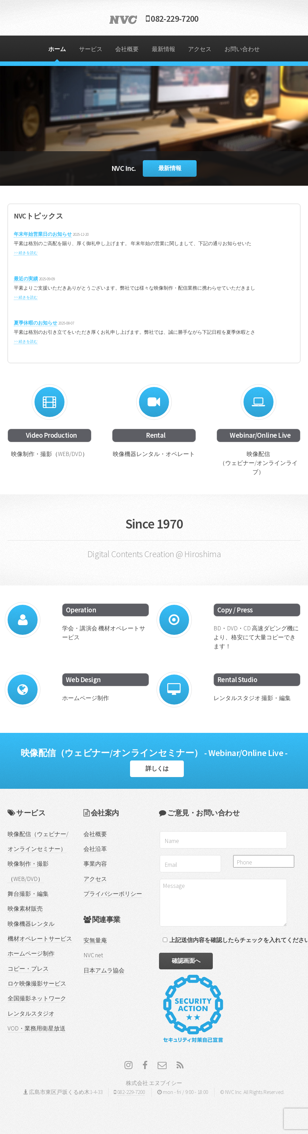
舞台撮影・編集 (28, 894)
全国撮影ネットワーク (37, 998)
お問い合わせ (242, 49)
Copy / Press (235, 609)
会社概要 (127, 49)
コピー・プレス (28, 968)
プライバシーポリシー (112, 894)
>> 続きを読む (26, 252)
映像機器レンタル (31, 924)
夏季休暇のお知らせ (35, 323)
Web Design (83, 679)
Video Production (51, 435)
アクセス (199, 49)
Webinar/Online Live (260, 435)
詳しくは (157, 768)
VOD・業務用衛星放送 (37, 1028)
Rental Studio (237, 679)
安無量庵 (95, 940)
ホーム (57, 49)
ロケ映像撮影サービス (37, 983)
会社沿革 (95, 849)
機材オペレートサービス (40, 938)
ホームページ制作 (31, 953)
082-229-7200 (153, 18)
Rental (156, 435)
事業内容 (95, 864)
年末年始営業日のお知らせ (43, 234)
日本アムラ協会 (104, 970)
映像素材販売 (25, 908)
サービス (90, 49)
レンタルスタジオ (31, 1013)
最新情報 (163, 49)
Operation (81, 609)
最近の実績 (26, 278)
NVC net (93, 955)
